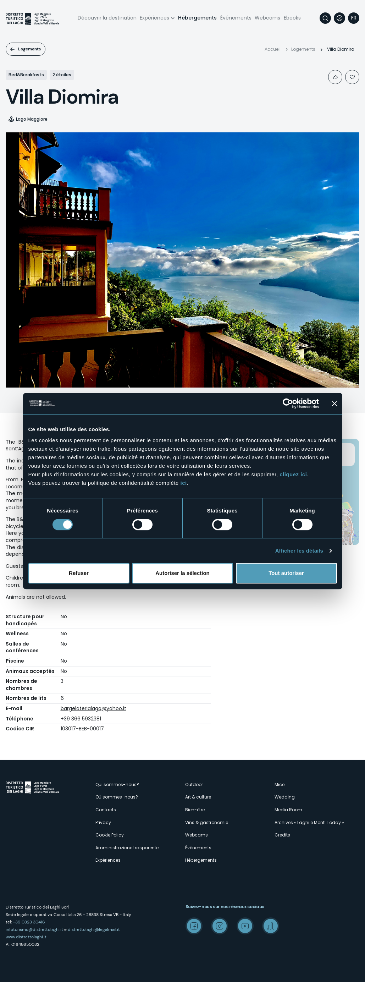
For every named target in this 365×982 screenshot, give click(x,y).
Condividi (335, 77)
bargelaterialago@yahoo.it (93, 708)
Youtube (245, 925)
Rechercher (325, 18)
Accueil (273, 49)
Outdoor (194, 784)
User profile (339, 18)
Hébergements (197, 17)
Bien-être (195, 810)
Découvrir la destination (107, 17)
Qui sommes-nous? (117, 784)
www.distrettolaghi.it (26, 937)
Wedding (285, 797)
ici (184, 483)
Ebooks (292, 17)
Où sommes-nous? (116, 797)
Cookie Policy (109, 835)
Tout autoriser (286, 573)
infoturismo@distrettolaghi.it (34, 929)
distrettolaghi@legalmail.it (94, 929)
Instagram (219, 925)
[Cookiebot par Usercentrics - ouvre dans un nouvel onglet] (288, 403)
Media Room (288, 810)
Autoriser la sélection (182, 573)
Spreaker (270, 925)
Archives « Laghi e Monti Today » (309, 822)
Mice (279, 784)
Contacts (105, 810)
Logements (29, 49)
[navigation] (353, 18)
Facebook (194, 925)
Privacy (103, 822)
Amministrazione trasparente (127, 848)
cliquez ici (293, 474)
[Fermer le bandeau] (334, 403)
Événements (235, 17)
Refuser (79, 573)
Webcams (267, 17)
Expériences (154, 17)
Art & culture (198, 797)
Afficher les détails (299, 551)
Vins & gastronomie (206, 822)
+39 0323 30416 (29, 922)
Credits (282, 835)
